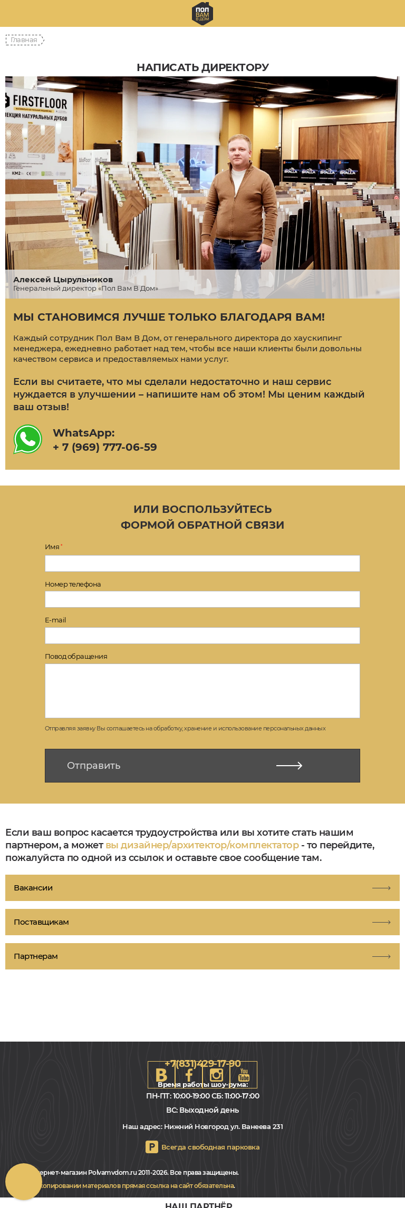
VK (161, 1074)
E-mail (55, 620)
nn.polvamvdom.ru (202, 13)
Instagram (216, 1074)
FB (188, 1074)
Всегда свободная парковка (210, 1147)
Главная (24, 39)
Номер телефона (73, 584)
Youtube (243, 1074)
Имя (54, 546)
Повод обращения (76, 656)
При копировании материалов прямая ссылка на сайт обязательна (129, 1186)
